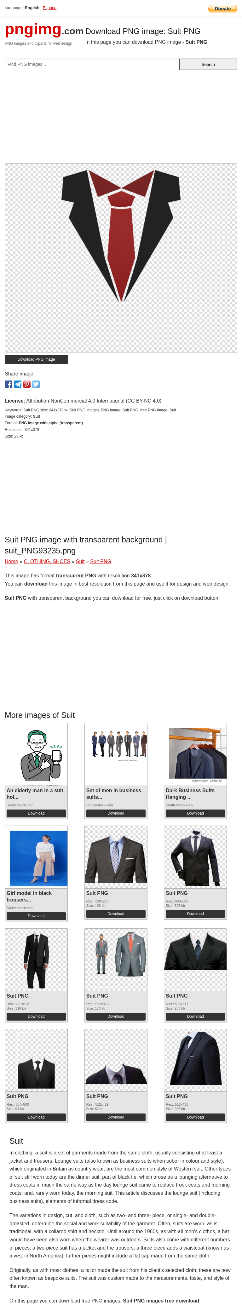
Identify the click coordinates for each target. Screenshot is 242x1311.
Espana (49, 7)
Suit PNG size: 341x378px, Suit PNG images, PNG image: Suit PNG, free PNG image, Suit (99, 410)
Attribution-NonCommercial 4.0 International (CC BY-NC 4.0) (93, 401)
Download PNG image (36, 359)
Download (36, 813)
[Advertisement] (121, 119)
